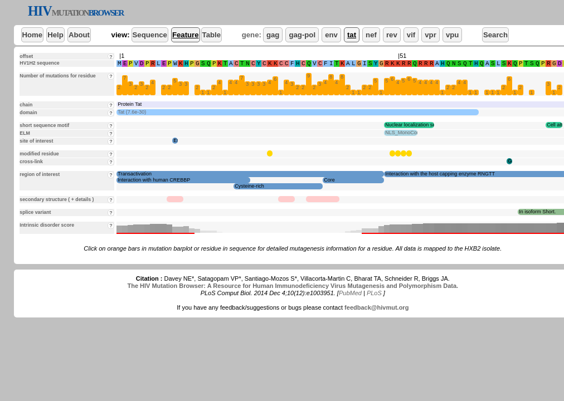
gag (272, 35)
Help (55, 35)
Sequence (150, 35)
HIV (40, 10)
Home (32, 35)
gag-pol (302, 35)
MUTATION (70, 12)
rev (391, 35)
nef (371, 35)
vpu (452, 35)
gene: (251, 35)
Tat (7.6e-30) (132, 112)
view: (120, 35)
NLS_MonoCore (403, 132)
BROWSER (106, 12)
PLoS (374, 293)
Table (211, 35)
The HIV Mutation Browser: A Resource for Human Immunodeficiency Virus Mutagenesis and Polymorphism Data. (292, 285)
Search (495, 35)
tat (351, 35)
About (79, 35)
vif (411, 35)
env (331, 35)
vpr (430, 35)
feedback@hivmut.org (376, 307)
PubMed (350, 293)
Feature (185, 35)
